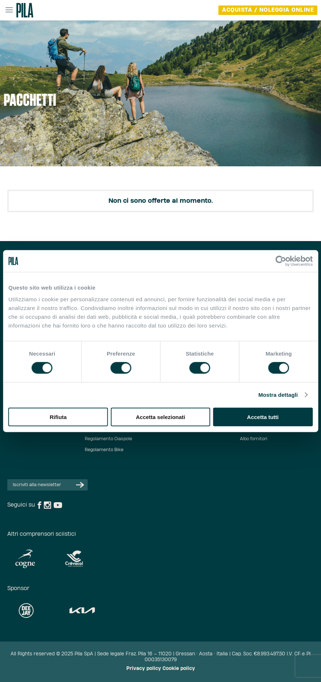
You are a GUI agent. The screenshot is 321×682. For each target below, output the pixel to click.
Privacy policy (143, 668)
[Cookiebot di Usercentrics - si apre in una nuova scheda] (281, 261)
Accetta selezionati (160, 417)
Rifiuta (58, 417)
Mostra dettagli (278, 395)
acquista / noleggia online (268, 10)
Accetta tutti (263, 417)
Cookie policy (179, 668)
